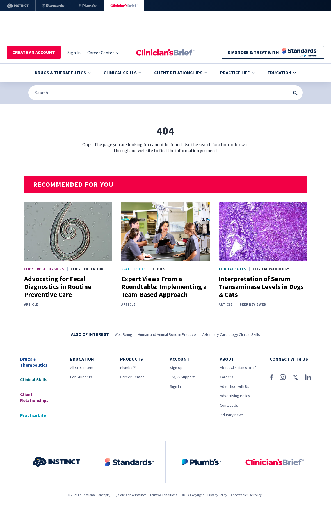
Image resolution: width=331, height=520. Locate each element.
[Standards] (54, 5)
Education (282, 72)
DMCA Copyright (192, 495)
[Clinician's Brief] (124, 5)
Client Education (87, 269)
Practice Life (237, 72)
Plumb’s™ (128, 367)
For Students (81, 376)
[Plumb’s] (88, 5)
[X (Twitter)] (295, 377)
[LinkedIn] (308, 377)
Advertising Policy (235, 395)
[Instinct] (17, 5)
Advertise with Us (234, 386)
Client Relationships (180, 72)
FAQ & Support (182, 376)
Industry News (232, 414)
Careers (226, 376)
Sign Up (176, 367)
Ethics (159, 269)
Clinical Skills (122, 72)
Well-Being (123, 334)
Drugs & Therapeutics (63, 72)
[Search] (165, 92)
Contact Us (229, 405)
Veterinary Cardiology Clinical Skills (231, 334)
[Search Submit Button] (295, 93)
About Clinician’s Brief (238, 367)
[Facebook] (271, 377)
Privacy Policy (217, 495)
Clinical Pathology (271, 269)
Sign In (175, 386)
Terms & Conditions (163, 495)
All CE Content (81, 367)
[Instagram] (283, 377)
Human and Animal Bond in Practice (167, 334)
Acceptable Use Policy (246, 495)
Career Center (132, 376)
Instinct (140, 495)
